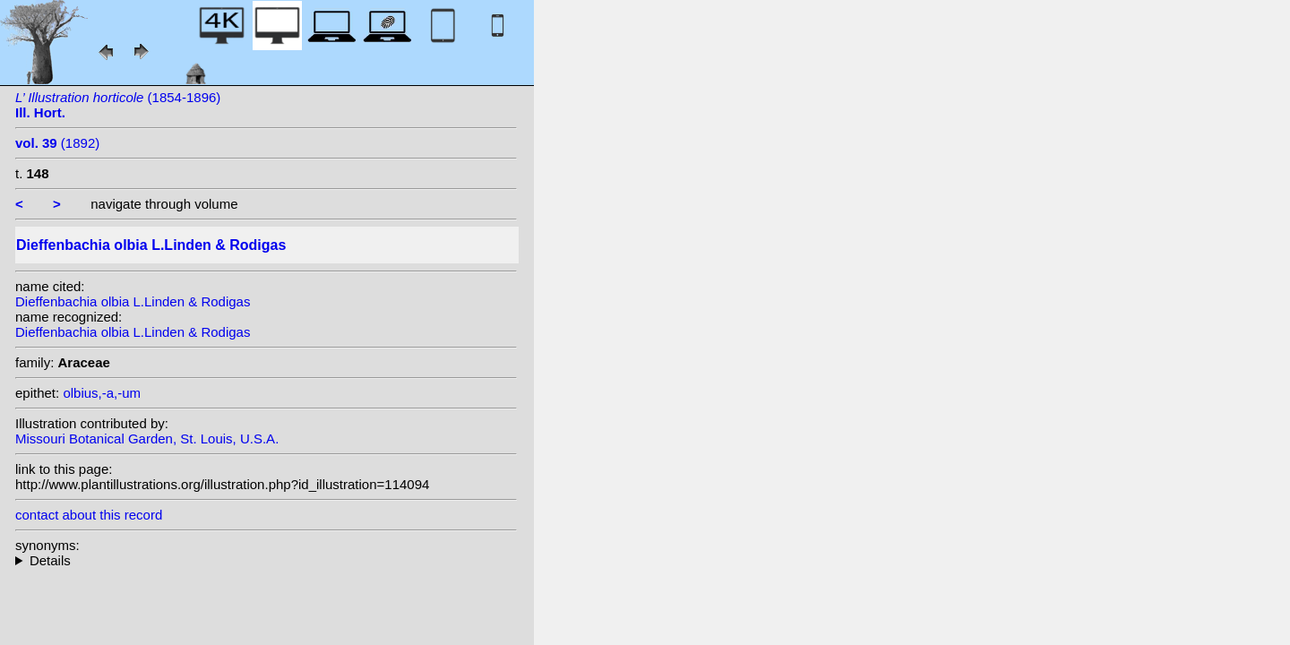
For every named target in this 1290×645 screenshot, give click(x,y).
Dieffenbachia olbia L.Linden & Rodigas (132, 301)
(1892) (57, 142)
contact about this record (88, 514)
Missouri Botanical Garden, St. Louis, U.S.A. (147, 438)
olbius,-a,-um (102, 392)
